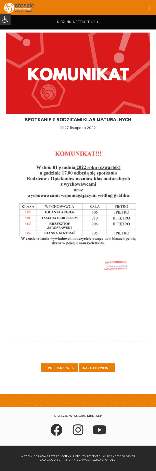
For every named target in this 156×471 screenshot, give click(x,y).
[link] (5, 19)
